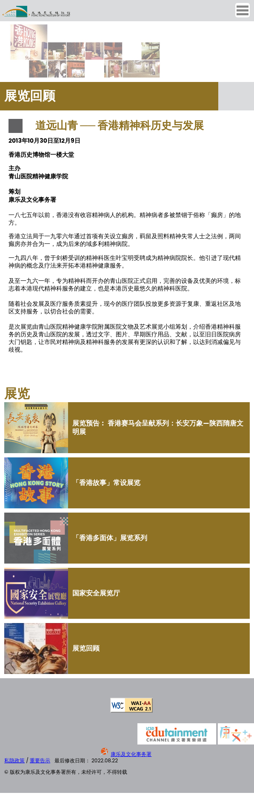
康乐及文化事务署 (131, 754)
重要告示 (40, 760)
